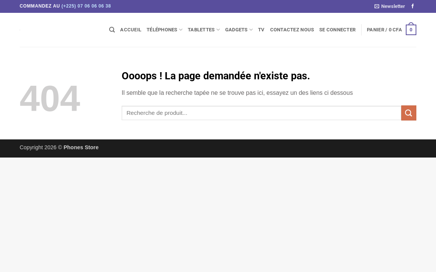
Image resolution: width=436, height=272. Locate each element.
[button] (389, 6)
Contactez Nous (292, 29)
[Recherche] (112, 30)
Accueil (130, 29)
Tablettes (204, 29)
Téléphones (164, 29)
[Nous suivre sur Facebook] (412, 6)
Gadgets (239, 29)
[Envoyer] (408, 112)
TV (261, 29)
